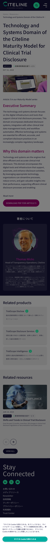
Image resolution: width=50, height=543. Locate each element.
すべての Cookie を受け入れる (25, 539)
